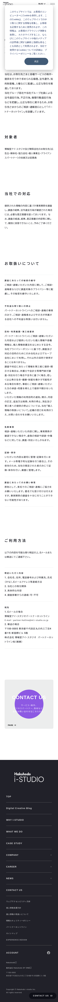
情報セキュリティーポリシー (18, 921)
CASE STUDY (14, 843)
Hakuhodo (11, 962)
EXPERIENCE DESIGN (16, 940)
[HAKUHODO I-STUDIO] (8, 4)
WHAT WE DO (14, 831)
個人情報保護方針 (13, 908)
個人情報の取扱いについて (17, 914)
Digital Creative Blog (19, 808)
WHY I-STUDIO (15, 820)
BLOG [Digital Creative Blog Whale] (42, 4)
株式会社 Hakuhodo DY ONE (19, 968)
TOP (8, 796)
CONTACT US (43, 996)
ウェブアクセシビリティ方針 (18, 901)
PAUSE (10, 725)
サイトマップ (11, 933)
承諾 (36, 61)
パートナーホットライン (16, 927)
